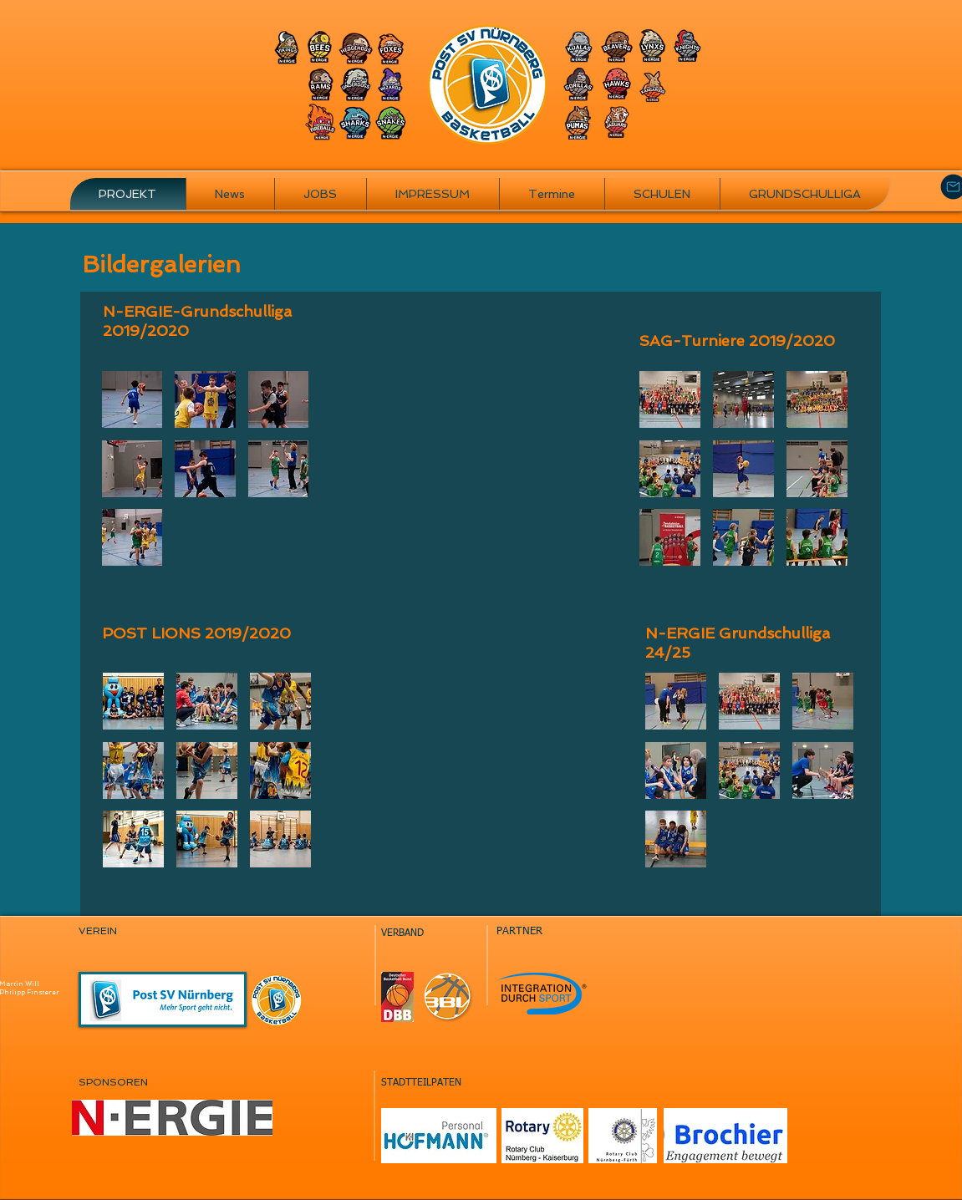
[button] (132, 399)
